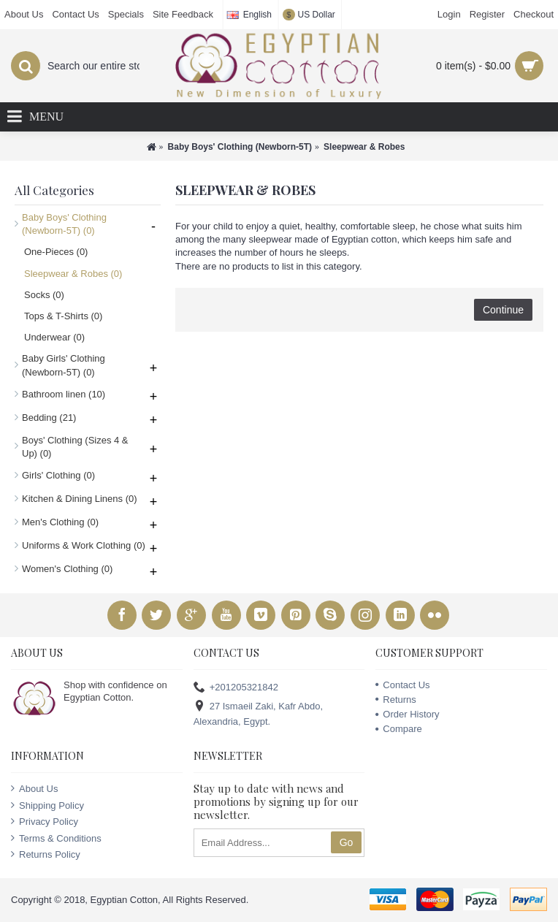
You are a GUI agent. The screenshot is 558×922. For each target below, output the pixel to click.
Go (346, 842)
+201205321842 (236, 687)
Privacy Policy (44, 821)
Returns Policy (45, 854)
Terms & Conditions (56, 838)
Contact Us (402, 684)
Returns (395, 699)
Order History (407, 714)
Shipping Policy (47, 805)
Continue (503, 310)
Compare (398, 728)
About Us (34, 788)
